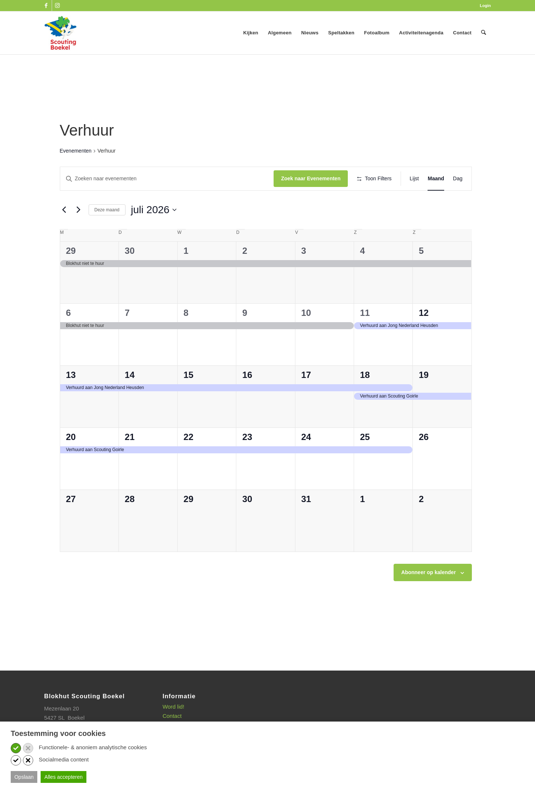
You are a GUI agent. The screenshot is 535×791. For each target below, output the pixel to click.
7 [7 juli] (127, 335)
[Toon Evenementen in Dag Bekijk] (458, 178)
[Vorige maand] (64, 231)
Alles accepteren (63, 777)
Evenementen (76, 151)
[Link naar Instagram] (57, 5)
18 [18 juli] (365, 397)
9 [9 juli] (244, 335)
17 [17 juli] (306, 397)
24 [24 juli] (306, 459)
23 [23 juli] (247, 459)
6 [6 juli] (68, 335)
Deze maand (107, 231)
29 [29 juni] (71, 272)
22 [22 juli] (188, 459)
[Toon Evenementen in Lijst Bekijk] (414, 178)
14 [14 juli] (130, 397)
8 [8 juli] (186, 335)
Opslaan (24, 777)
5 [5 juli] (421, 272)
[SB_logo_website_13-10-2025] (60, 32)
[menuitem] (483, 5)
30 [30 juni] (130, 272)
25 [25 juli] (365, 459)
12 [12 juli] (424, 335)
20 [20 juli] (71, 459)
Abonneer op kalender (428, 594)
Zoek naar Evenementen (303, 178)
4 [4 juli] (362, 272)
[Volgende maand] (78, 231)
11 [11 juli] (365, 335)
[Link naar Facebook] (46, 5)
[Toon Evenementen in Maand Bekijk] (436, 178)
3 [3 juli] (303, 272)
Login (485, 5)
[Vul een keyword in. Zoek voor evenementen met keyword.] (163, 178)
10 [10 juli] (306, 335)
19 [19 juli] (424, 397)
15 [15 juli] (188, 397)
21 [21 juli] (130, 459)
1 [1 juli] (186, 272)
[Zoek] (483, 32)
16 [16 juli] (247, 397)
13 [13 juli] (71, 397)
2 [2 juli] (244, 272)
